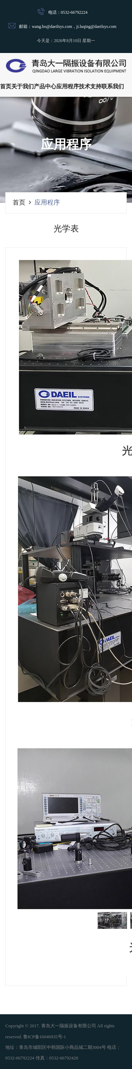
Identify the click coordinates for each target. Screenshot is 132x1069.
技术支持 (90, 86)
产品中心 (45, 86)
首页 (5, 86)
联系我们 (112, 86)
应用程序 (67, 86)
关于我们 (22, 86)
